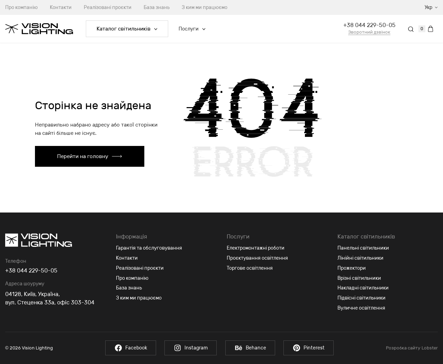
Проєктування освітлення (257, 258)
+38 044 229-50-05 (369, 25)
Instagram (190, 348)
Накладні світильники (363, 288)
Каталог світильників (127, 29)
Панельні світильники (363, 248)
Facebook (130, 348)
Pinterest (309, 348)
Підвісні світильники (361, 298)
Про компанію (132, 278)
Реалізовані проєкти (108, 7)
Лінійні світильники (360, 258)
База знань (157, 7)
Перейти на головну (89, 156)
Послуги (192, 29)
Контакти (61, 7)
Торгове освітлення (250, 268)
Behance (250, 348)
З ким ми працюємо (204, 7)
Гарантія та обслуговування (149, 248)
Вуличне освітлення (361, 308)
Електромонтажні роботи (255, 248)
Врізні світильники (359, 278)
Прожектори (351, 268)
